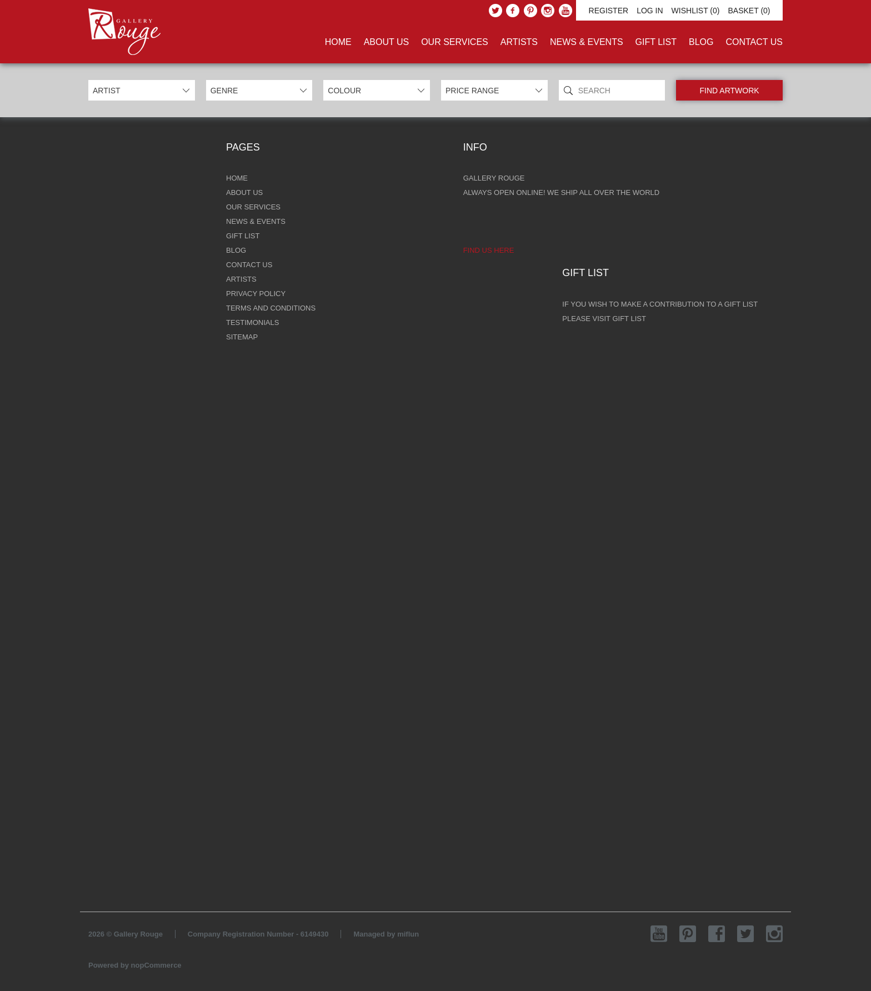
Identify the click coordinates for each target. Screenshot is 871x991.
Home (338, 42)
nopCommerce (156, 965)
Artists (519, 42)
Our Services (454, 42)
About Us (386, 42)
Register (609, 10)
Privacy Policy (256, 293)
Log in (650, 10)
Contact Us (754, 42)
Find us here (488, 250)
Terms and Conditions (271, 308)
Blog (701, 42)
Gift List (656, 42)
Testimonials (252, 322)
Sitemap (242, 337)
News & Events (586, 42)
